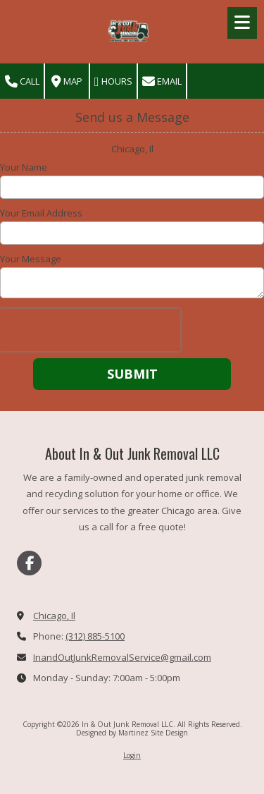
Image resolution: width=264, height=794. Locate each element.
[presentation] (90, 330)
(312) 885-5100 (95, 636)
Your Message (30, 258)
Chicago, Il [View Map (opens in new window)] (54, 615)
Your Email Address (41, 213)
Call (22, 81)
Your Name (23, 167)
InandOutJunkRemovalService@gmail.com (122, 657)
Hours (113, 81)
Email (162, 81)
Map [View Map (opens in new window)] (66, 81)
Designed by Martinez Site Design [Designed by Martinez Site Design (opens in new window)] (132, 733)
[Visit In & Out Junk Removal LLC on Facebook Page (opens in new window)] (29, 563)
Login (132, 755)
